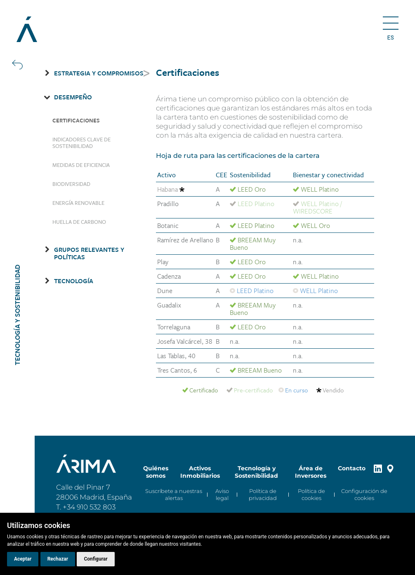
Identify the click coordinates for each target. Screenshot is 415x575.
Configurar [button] (95, 559)
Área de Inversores (310, 472)
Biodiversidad (71, 184)
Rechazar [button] (57, 559)
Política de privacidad (263, 494)
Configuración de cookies (364, 494)
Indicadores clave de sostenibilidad (81, 142)
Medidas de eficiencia (81, 165)
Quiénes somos (155, 472)
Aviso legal (222, 494)
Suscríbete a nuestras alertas (173, 494)
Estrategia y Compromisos (99, 73)
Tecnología (73, 280)
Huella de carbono (79, 221)
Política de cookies (311, 494)
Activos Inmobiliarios (200, 472)
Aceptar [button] (22, 559)
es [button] (390, 37)
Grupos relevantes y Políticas (89, 253)
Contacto (351, 468)
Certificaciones (76, 120)
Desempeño (73, 97)
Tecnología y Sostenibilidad (256, 472)
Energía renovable (78, 202)
